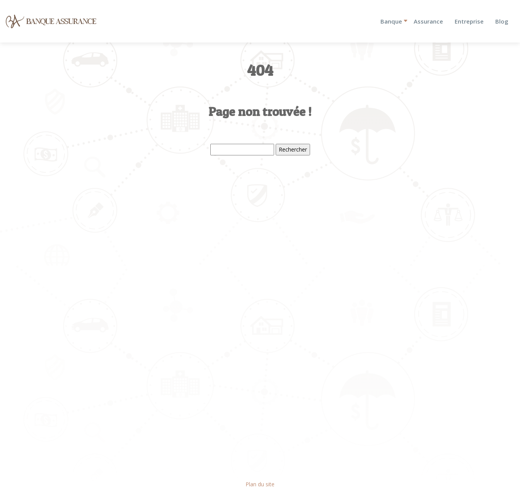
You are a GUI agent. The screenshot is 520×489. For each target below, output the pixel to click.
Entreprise (469, 21)
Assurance (428, 21)
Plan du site (260, 484)
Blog (501, 21)
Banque (391, 21)
